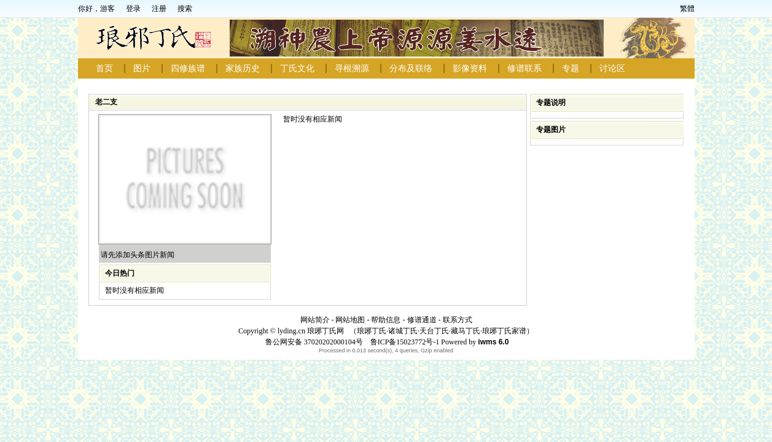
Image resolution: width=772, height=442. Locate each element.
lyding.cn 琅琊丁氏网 (311, 331)
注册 (159, 8)
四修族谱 (188, 68)
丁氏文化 (297, 68)
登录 (133, 8)
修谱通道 (422, 320)
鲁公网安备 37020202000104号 (314, 342)
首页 (104, 68)
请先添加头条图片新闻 (137, 254)
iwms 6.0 (493, 342)
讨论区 (612, 68)
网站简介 (315, 320)
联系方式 (457, 320)
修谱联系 (524, 68)
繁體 (687, 8)
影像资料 (470, 68)
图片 (141, 68)
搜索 (184, 8)
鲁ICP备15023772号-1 (404, 342)
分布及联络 (410, 68)
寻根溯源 (352, 68)
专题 (570, 68)
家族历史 (242, 68)
